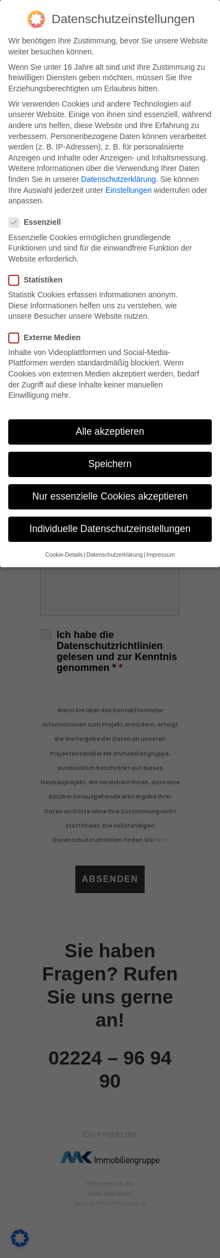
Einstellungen (129, 190)
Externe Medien (48, 337)
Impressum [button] (160, 554)
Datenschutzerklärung (118, 179)
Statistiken (39, 280)
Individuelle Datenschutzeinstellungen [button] (110, 528)
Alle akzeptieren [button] (110, 431)
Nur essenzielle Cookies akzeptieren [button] (110, 496)
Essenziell (38, 222)
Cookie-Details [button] (63, 554)
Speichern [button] (110, 463)
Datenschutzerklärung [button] (114, 554)
